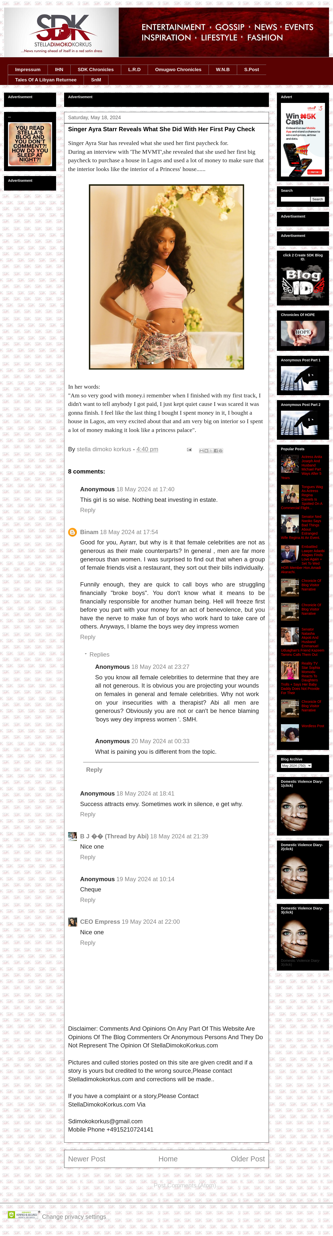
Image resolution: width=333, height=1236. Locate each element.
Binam (89, 532)
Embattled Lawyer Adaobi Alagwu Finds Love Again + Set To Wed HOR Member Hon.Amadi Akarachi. (302, 559)
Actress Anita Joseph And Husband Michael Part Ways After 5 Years (301, 467)
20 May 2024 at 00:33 (160, 741)
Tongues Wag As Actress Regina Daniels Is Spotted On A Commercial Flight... (302, 497)
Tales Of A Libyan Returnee (46, 79)
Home (168, 1159)
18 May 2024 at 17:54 (129, 532)
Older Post (248, 1159)
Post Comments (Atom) (185, 1185)
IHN (59, 69)
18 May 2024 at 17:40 (145, 489)
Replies (99, 654)
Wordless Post (313, 726)
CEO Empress (100, 921)
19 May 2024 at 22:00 (151, 921)
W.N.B (223, 69)
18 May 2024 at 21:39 (179, 836)
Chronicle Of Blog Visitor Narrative (311, 585)
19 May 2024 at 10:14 (145, 879)
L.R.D (134, 69)
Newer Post (86, 1159)
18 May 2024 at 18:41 (145, 793)
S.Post (251, 69)
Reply (87, 510)
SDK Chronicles (96, 69)
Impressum (28, 69)
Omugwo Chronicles (178, 69)
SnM (96, 79)
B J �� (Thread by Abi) (114, 836)
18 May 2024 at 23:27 (160, 666)
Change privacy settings (74, 1216)
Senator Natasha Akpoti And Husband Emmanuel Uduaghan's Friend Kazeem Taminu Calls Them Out (302, 642)
